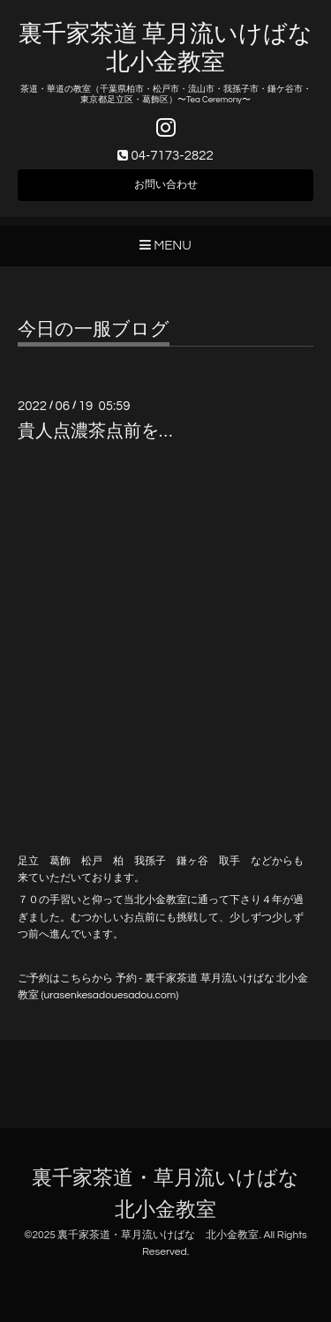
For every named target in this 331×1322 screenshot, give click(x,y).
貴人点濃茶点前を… (95, 431)
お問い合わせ (166, 184)
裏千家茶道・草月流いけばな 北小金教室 (158, 1235)
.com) (165, 995)
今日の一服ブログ (93, 329)
